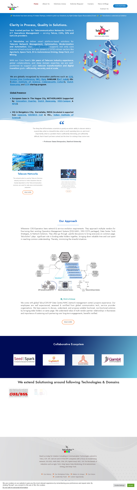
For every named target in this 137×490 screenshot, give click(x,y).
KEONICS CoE (35, 115)
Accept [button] (131, 485)
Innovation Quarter (26, 101)
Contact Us (104, 9)
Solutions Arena (60, 4)
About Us (46, 4)
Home (36, 4)
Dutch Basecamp (47, 101)
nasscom (22, 115)
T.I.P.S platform (40, 47)
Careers (91, 4)
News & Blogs (103, 4)
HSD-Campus (65, 101)
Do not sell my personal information (15, 488)
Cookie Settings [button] (119, 485)
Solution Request (76, 4)
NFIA (14, 104)
